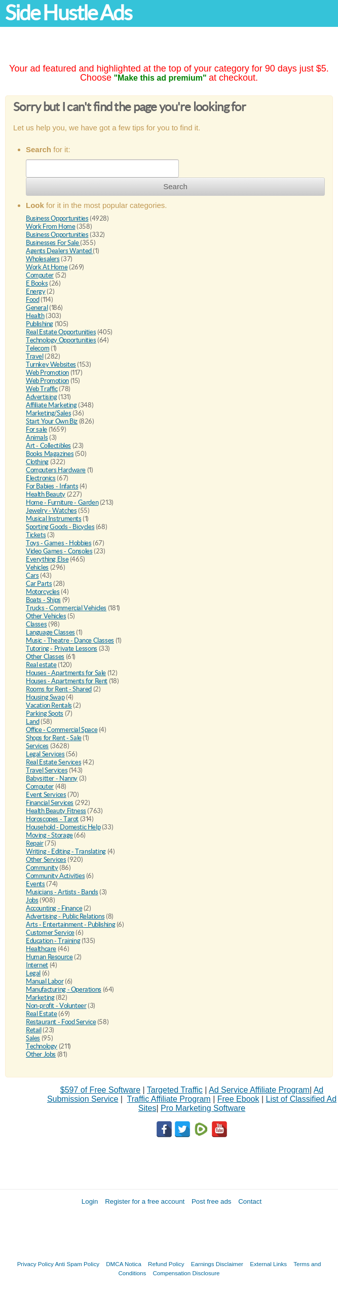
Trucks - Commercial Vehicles (66, 608)
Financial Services (49, 803)
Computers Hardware (56, 470)
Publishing (39, 324)
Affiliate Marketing (51, 405)
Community (42, 867)
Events (35, 884)
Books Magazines (49, 454)
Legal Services (45, 754)
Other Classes (45, 656)
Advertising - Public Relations (65, 916)
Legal (33, 973)
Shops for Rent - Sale (54, 738)
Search (175, 186)
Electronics (41, 478)
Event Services (46, 794)
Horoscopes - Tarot (52, 819)
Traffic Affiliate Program (169, 1099)
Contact (249, 1201)
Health (35, 316)
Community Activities (55, 876)
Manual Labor (44, 981)
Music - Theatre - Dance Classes (70, 640)
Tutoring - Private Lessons (61, 648)
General (37, 307)
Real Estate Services (53, 762)
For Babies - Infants (52, 486)
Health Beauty (45, 494)
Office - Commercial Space (61, 729)
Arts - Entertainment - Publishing (70, 924)
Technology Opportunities (61, 340)
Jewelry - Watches (51, 510)
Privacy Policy (35, 1264)
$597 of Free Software (100, 1090)
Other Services (46, 859)
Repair (35, 843)
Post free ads (212, 1201)
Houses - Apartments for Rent (66, 681)
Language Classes (50, 632)
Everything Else (47, 559)
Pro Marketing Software (203, 1108)
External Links (268, 1264)
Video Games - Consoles (59, 551)
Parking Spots (44, 713)
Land (32, 721)
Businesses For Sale (53, 243)
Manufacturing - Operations (63, 989)
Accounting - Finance (54, 908)
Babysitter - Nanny (52, 778)
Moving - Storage (49, 835)
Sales (33, 1038)
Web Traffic (42, 389)
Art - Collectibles (48, 445)
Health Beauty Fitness (56, 811)
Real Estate (41, 1014)
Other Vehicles (46, 616)
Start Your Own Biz (52, 421)
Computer (40, 275)
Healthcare (41, 949)
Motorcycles (43, 592)
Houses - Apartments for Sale (66, 673)
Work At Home (46, 267)
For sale (36, 429)
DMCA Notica (123, 1264)
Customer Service (50, 932)
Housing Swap (45, 697)
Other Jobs (41, 1054)
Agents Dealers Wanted (59, 251)
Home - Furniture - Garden (62, 502)
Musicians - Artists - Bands (62, 892)
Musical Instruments (54, 518)
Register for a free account (144, 1201)
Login (90, 1201)
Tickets (36, 535)
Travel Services (46, 770)
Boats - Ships (43, 600)
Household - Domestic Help (63, 827)
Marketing (40, 997)
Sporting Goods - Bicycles (60, 527)
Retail (34, 1030)
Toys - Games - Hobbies (58, 543)
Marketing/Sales (48, 413)
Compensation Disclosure (186, 1273)
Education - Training (53, 941)
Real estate (41, 665)
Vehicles (37, 567)
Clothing (37, 462)
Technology (41, 1046)
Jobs (32, 900)
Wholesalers (43, 259)
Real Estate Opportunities (61, 332)
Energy (36, 291)
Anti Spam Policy (77, 1264)
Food (32, 299)
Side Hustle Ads (68, 13)
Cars (32, 575)
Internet (37, 965)
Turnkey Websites (51, 364)
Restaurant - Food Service (61, 1022)
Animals (37, 437)
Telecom (37, 348)
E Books (37, 283)
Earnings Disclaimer (217, 1264)
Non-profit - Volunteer (56, 1005)
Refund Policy (166, 1264)
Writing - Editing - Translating (66, 851)
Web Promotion (47, 372)
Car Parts (39, 583)
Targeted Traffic (175, 1090)
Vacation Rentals (49, 705)
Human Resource (49, 957)
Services (37, 746)
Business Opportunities (57, 218)
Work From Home (51, 226)
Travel (35, 356)
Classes (36, 624)
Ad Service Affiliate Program (259, 1090)
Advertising (41, 397)
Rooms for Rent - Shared (59, 689)
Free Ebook (238, 1099)
